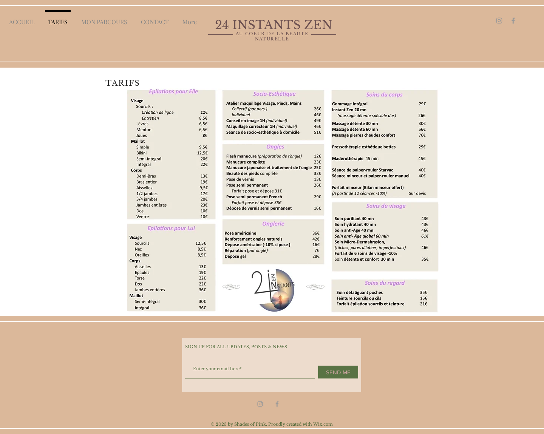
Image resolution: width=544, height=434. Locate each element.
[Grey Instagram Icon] (499, 21)
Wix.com (323, 424)
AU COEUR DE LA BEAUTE (272, 33)
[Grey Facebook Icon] (513, 21)
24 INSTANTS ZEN (275, 25)
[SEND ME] (338, 372)
